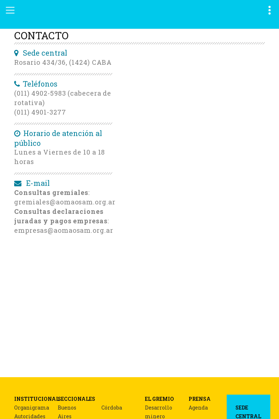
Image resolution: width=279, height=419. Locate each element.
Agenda (198, 407)
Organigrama (31, 407)
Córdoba (111, 407)
